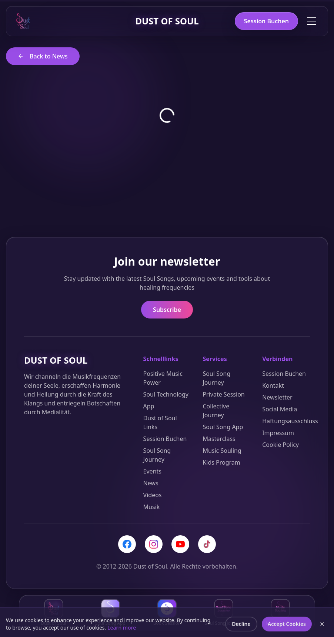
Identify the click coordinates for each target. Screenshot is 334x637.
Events (152, 471)
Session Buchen (266, 21)
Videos (152, 495)
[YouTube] (180, 544)
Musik (151, 507)
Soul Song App (223, 427)
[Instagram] (154, 544)
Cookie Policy (280, 445)
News (150, 483)
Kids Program (221, 462)
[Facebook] (127, 544)
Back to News (43, 56)
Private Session (223, 394)
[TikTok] (207, 544)
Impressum (278, 433)
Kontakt (273, 385)
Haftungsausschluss (290, 421)
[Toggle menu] (311, 21)
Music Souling (222, 450)
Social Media (279, 409)
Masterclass (219, 439)
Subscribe (167, 310)
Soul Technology (165, 394)
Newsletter (277, 397)
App (148, 406)
